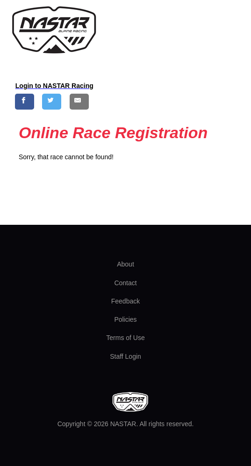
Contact (125, 283)
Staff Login (125, 356)
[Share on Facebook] (24, 101)
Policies (125, 319)
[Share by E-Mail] (79, 101)
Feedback (125, 301)
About (125, 264)
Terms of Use (125, 337)
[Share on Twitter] (51, 101)
